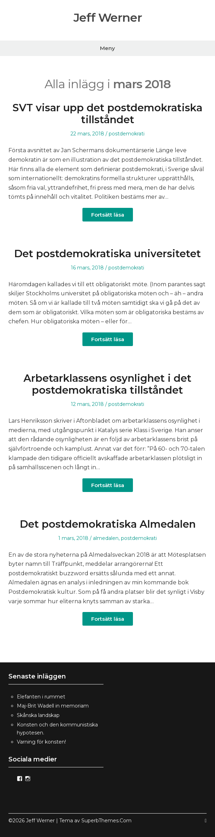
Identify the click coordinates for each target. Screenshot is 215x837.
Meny (107, 48)
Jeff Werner (107, 17)
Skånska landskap (38, 715)
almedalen (106, 538)
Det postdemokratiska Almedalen (108, 524)
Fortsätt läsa (107, 214)
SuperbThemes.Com (106, 820)
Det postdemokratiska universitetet (107, 253)
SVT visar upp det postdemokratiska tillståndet (107, 113)
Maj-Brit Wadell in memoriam (53, 706)
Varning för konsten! (41, 742)
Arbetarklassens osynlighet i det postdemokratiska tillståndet (107, 384)
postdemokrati (127, 134)
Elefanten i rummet (41, 697)
